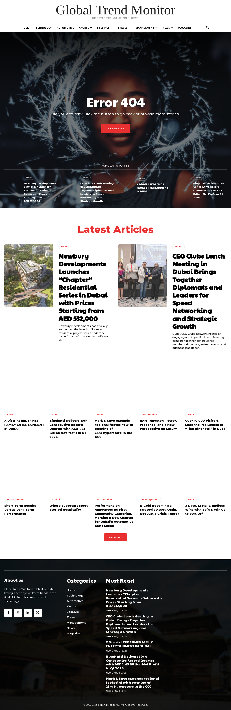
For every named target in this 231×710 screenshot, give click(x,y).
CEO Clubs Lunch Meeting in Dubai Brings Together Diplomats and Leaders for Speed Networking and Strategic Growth (97, 192)
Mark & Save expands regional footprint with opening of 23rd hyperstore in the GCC (132, 682)
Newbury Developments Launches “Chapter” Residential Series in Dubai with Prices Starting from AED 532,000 (40, 192)
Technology (43, 27)
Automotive (65, 27)
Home (25, 27)
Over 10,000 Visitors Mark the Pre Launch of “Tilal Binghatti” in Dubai (206, 426)
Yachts (85, 27)
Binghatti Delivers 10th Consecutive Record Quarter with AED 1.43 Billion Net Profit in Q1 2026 (208, 190)
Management (146, 27)
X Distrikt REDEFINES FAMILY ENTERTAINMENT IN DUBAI (152, 187)
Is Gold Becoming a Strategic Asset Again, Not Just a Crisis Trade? (159, 511)
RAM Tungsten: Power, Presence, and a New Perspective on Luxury (158, 426)
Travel (124, 27)
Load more (115, 538)
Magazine (184, 27)
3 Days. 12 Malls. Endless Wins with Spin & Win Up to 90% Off (205, 511)
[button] (207, 28)
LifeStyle (104, 27)
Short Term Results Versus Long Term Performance (20, 511)
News (167, 27)
